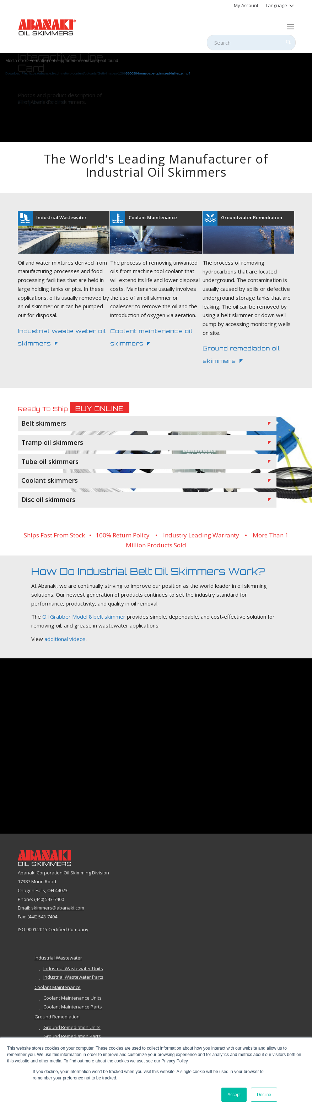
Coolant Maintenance (57, 987)
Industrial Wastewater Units (73, 968)
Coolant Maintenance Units (72, 998)
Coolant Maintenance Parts (72, 1007)
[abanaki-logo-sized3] (47, 27)
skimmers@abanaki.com (57, 908)
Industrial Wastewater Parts (73, 977)
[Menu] (290, 26)
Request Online (42, 109)
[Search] (251, 42)
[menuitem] (246, 5)
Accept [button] (234, 1094)
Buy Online (99, 409)
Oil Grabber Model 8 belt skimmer (83, 616)
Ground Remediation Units (72, 1027)
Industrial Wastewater (58, 958)
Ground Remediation (57, 1016)
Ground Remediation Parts (72, 1036)
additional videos (65, 638)
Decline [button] (264, 1094)
